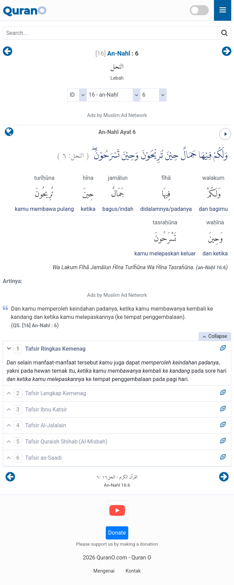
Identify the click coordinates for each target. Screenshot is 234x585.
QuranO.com (111, 557)
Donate (117, 532)
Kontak (133, 571)
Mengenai (103, 571)
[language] (9, 133)
